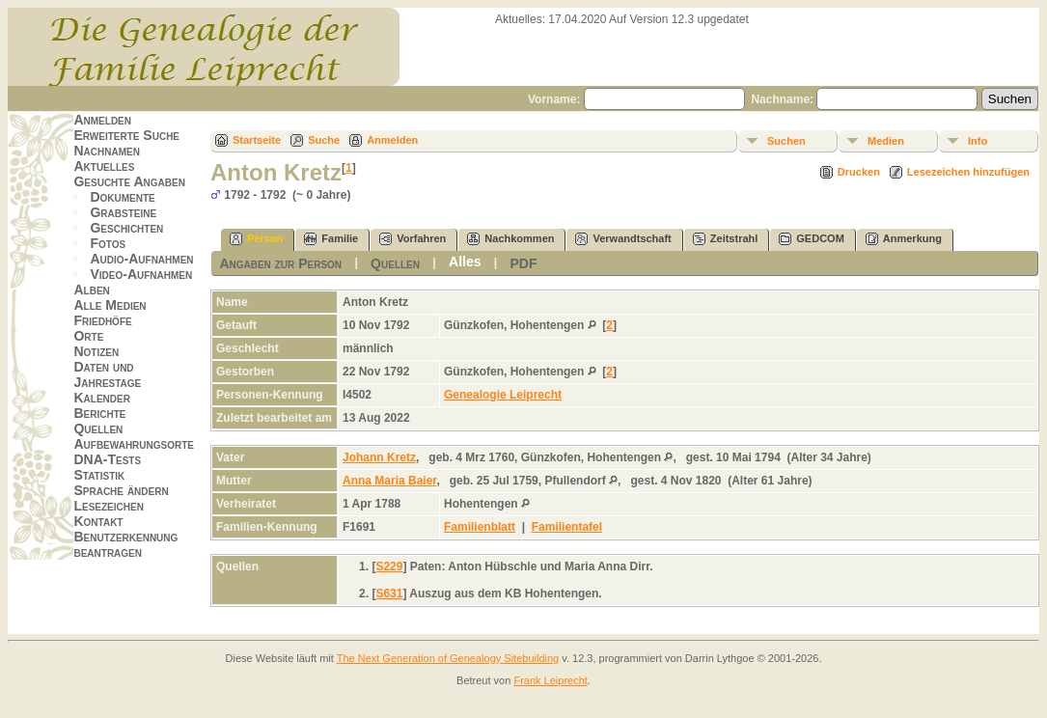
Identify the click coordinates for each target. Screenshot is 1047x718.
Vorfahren (412, 239)
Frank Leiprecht (550, 680)
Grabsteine (123, 212)
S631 (388, 593)
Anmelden (102, 119)
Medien (886, 141)
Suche (324, 140)
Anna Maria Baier (389, 480)
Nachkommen (510, 239)
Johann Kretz (379, 457)
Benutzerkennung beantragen (125, 544)
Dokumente (122, 197)
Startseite (257, 140)
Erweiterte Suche (126, 135)
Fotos (107, 243)
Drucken (859, 172)
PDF (523, 263)
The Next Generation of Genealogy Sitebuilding (448, 658)
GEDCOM (811, 239)
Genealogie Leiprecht (503, 394)
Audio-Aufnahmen (141, 258)
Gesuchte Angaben (129, 181)
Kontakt (98, 521)
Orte (88, 336)
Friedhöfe (102, 320)
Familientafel (567, 527)
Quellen (98, 428)
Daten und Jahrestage (107, 374)
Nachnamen (106, 150)
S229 (388, 566)
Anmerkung (904, 239)
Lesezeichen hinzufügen (968, 172)
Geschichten (126, 227)
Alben (91, 289)
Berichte (99, 413)
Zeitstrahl (725, 239)
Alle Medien (109, 305)
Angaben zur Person (280, 263)
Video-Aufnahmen (141, 274)
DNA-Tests (107, 459)
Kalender (101, 397)
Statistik (98, 475)
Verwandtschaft (623, 239)
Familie (331, 239)
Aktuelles (103, 166)
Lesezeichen (108, 505)
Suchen (786, 141)
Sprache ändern (120, 490)
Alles (465, 261)
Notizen (96, 351)
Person (256, 239)
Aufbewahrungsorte (133, 444)
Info (977, 141)
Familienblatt (479, 527)
